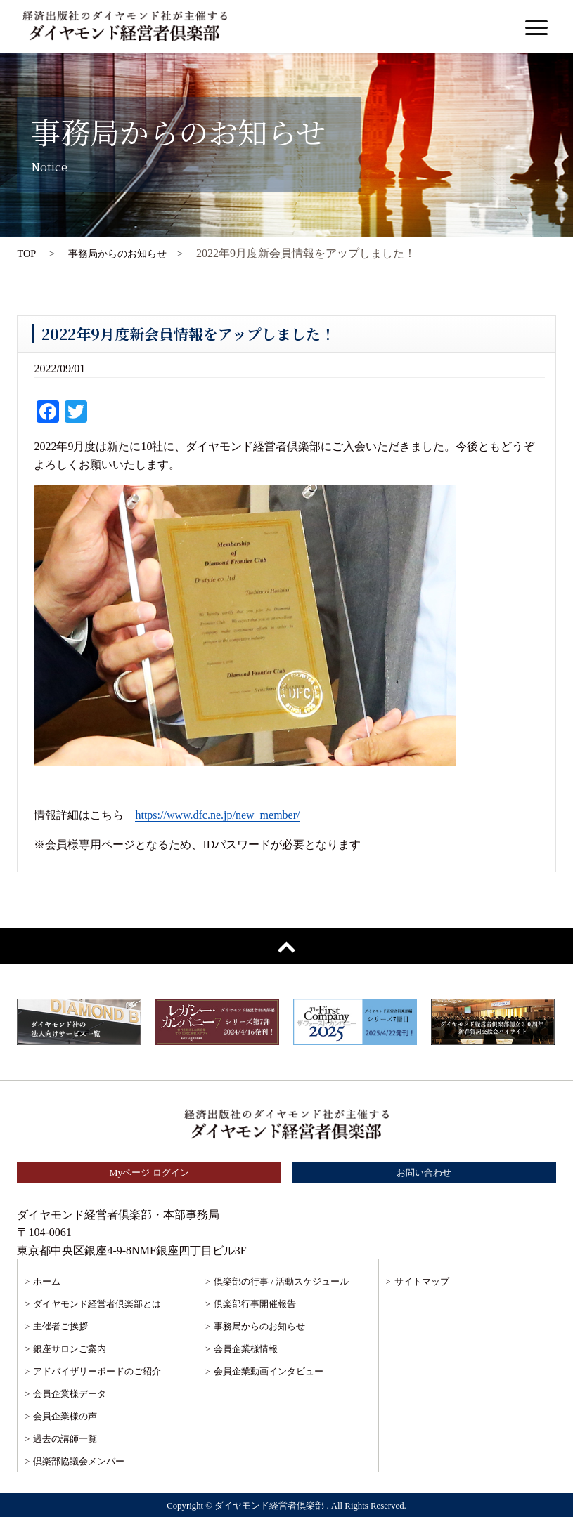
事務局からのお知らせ (259, 1326)
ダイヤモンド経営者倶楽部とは (97, 1304)
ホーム (46, 1281)
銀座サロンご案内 (69, 1349)
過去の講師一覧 (65, 1438)
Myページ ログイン (149, 1172)
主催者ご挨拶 (60, 1326)
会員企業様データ (69, 1393)
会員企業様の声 (65, 1416)
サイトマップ (421, 1281)
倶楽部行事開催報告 (255, 1304)
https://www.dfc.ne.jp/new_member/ (217, 815)
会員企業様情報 (246, 1349)
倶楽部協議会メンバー (78, 1461)
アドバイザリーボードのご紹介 (97, 1371)
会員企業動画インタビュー (268, 1371)
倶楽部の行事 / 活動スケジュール (281, 1281)
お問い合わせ (423, 1172)
